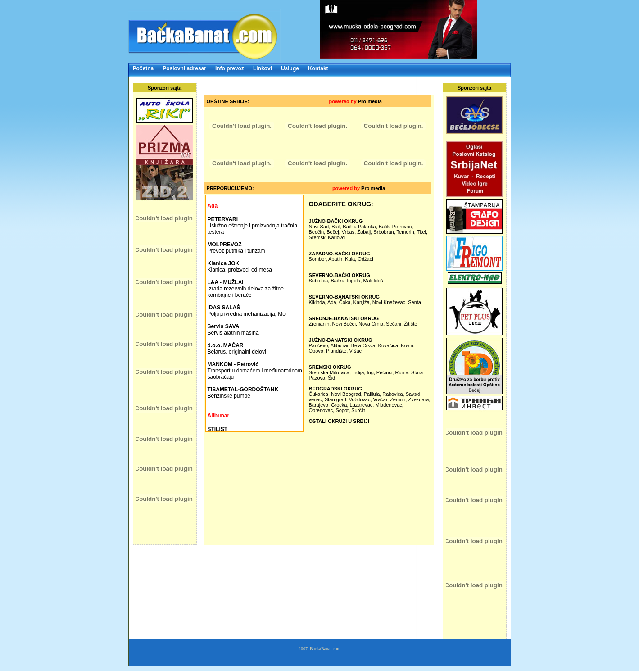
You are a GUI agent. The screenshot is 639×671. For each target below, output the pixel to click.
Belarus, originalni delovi (237, 348)
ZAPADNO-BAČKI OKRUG (339, 253)
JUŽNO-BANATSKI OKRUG (340, 340)
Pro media (370, 101)
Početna (143, 68)
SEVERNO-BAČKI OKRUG (339, 275)
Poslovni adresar (184, 68)
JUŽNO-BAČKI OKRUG (336, 221)
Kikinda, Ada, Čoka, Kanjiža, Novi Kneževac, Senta (365, 302)
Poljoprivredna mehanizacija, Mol (247, 310)
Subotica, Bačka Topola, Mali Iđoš (346, 280)
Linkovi (262, 68)
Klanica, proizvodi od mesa (240, 266)
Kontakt (318, 68)
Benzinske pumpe (243, 392)
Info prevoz (229, 68)
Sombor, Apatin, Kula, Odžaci (341, 259)
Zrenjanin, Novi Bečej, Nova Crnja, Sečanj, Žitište (363, 323)
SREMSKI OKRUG (330, 367)
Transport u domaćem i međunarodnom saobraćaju (255, 370)
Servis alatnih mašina (233, 329)
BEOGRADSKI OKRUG (336, 388)
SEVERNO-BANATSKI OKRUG (344, 296)
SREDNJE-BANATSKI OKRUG (344, 318)
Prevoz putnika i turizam (236, 247)
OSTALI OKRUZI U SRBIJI (339, 421)
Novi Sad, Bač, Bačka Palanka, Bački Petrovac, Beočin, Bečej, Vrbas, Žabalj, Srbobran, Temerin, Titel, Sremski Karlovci (368, 232)
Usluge (290, 68)
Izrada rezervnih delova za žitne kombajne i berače (246, 288)
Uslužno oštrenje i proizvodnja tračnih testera (252, 225)
